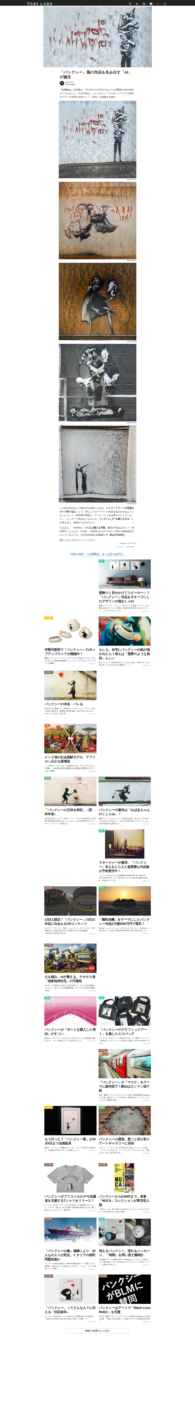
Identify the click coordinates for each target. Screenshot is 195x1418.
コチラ (86, 541)
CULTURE (103, 619)
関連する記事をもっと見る (97, 1332)
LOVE (47, 727)
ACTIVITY (48, 619)
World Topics (130, 548)
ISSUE (47, 780)
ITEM (101, 563)
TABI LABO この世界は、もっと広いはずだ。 (97, 555)
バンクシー (121, 548)
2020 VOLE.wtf (132, 544)
